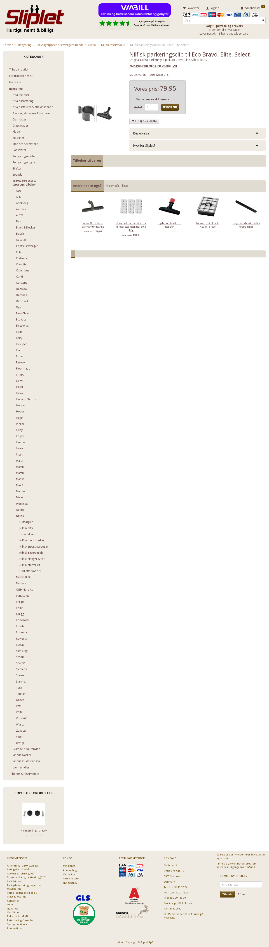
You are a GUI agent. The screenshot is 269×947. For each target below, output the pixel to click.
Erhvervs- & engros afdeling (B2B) (26, 876)
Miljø (10, 903)
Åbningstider (14, 927)
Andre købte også (87, 185)
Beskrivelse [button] (141, 132)
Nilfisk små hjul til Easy (34, 829)
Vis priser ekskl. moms (152, 99)
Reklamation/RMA (17, 915)
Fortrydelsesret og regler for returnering (24, 886)
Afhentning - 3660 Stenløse (23, 865)
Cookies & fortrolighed (20, 872)
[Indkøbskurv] (253, 7)
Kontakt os (13, 900)
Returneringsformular (20, 919)
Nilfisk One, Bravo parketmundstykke (93, 224)
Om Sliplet (13, 911)
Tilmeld (227, 893)
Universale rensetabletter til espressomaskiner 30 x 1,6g (131, 226)
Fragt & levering (16, 896)
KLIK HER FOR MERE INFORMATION (153, 65)
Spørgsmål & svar (17, 923)
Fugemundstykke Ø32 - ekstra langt (246, 224)
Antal (138, 106)
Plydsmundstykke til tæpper (169, 224)
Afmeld (242, 893)
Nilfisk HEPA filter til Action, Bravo (207, 224)
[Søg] (263, 19)
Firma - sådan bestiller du (22, 892)
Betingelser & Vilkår (18, 868)
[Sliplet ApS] (34, 17)
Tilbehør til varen (87, 160)
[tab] (197, 132)
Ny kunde (12, 907)
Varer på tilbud (117, 185)
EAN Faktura (14, 880)
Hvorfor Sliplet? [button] (144, 145)
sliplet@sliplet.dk (182, 902)
